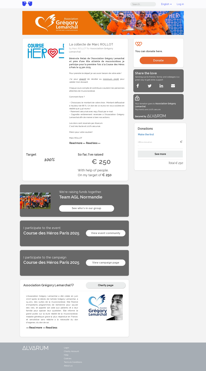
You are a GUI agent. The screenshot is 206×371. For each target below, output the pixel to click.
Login (66, 347)
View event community (105, 233)
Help (66, 355)
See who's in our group (86, 208)
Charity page (105, 285)
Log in (180, 4)
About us (68, 365)
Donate (158, 60)
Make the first (146, 134)
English (166, 4)
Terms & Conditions (73, 362)
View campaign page (105, 262)
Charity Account (71, 351)
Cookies (67, 358)
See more (160, 154)
